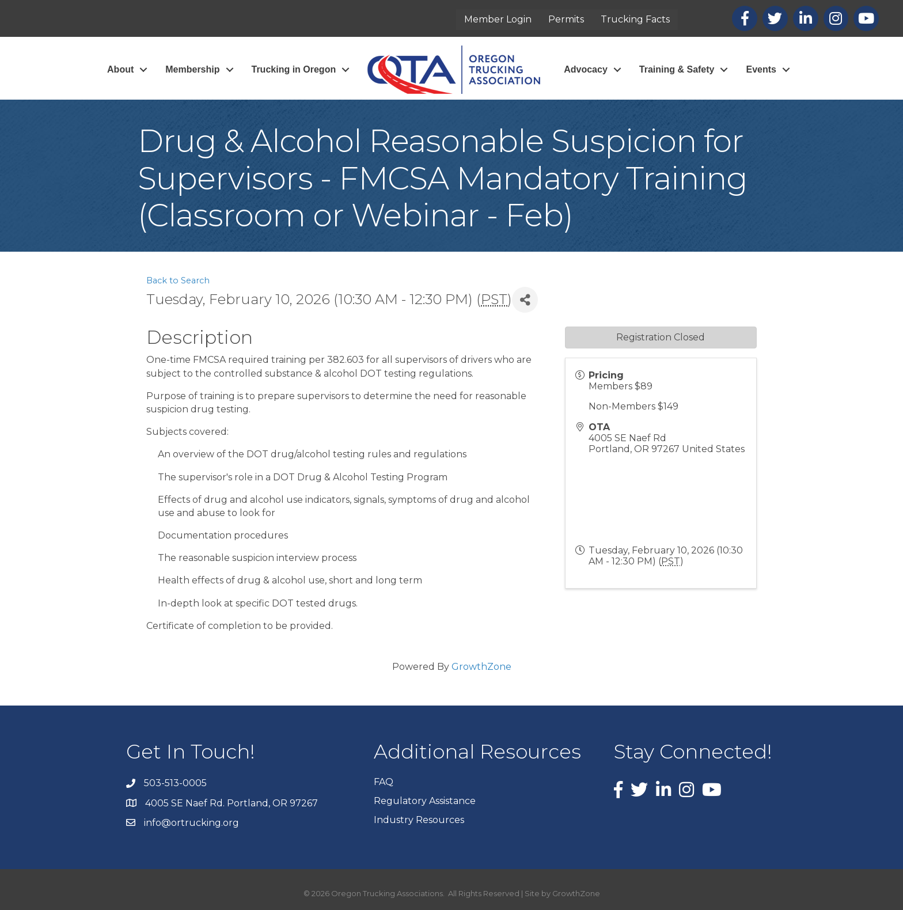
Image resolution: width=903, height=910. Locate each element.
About (120, 69)
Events (761, 69)
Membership (192, 69)
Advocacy (586, 69)
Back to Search (178, 280)
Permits (566, 19)
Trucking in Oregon (294, 69)
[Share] (525, 300)
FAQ (383, 781)
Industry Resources (419, 819)
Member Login (498, 19)
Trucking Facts (635, 19)
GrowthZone (481, 666)
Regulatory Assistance (425, 800)
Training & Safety (677, 69)
